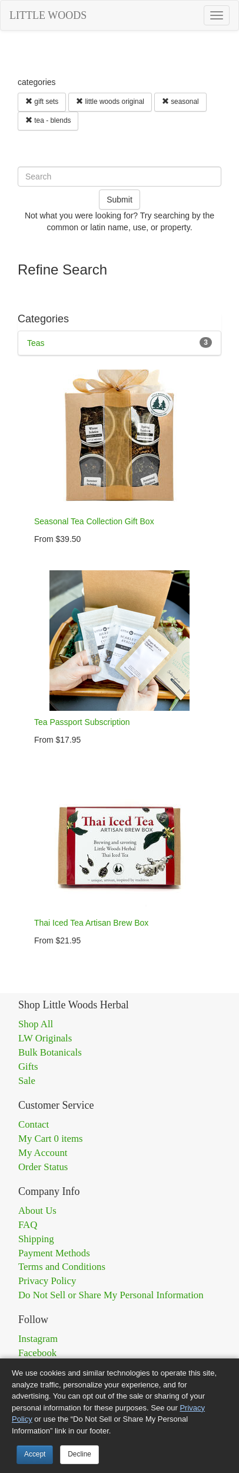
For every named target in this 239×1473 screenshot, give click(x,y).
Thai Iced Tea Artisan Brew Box (91, 922)
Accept (34, 1454)
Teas (36, 343)
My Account (42, 1152)
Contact (33, 1124)
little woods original (110, 101)
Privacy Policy (47, 1280)
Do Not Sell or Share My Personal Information (111, 1295)
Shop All (35, 1024)
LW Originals (45, 1038)
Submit (119, 199)
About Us (37, 1210)
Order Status (43, 1166)
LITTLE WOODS (48, 15)
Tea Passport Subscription (82, 722)
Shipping (36, 1239)
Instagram (38, 1338)
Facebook (37, 1352)
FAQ (27, 1224)
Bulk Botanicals (50, 1052)
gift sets (41, 101)
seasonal (180, 101)
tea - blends (48, 120)
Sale (26, 1080)
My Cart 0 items (50, 1138)
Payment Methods (54, 1253)
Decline (79, 1454)
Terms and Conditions (61, 1266)
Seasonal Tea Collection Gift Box (94, 521)
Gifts (28, 1066)
